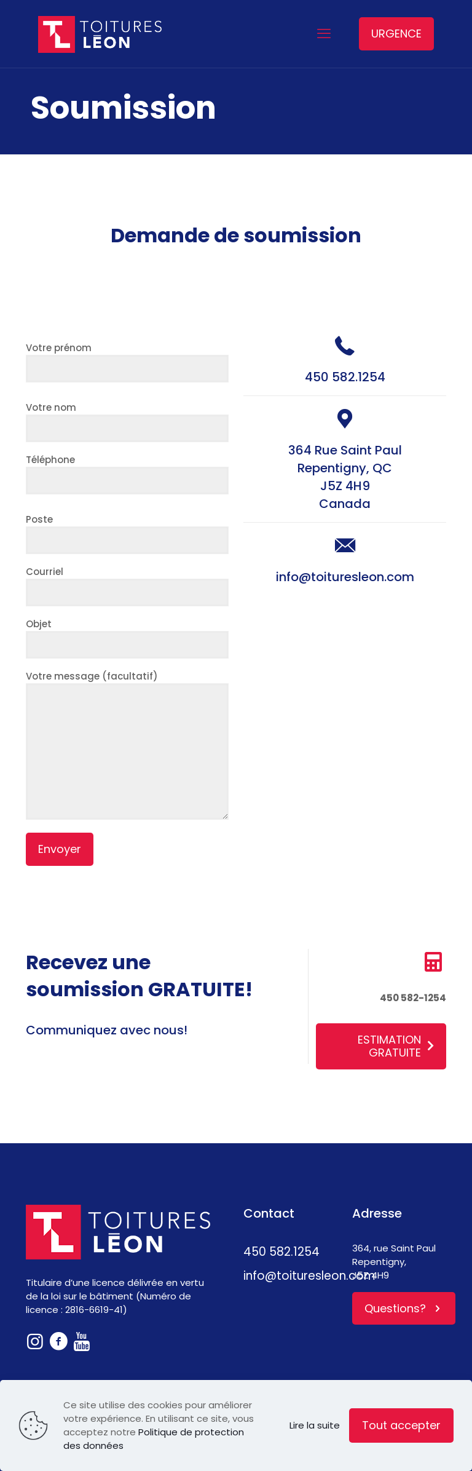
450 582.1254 (345, 377)
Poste (127, 533)
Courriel (127, 585)
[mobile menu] (323, 33)
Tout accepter (401, 1425)
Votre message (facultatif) (127, 745)
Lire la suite (314, 1425)
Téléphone (127, 473)
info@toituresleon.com (345, 576)
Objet (127, 638)
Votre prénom (127, 362)
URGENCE (396, 33)
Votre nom (127, 421)
